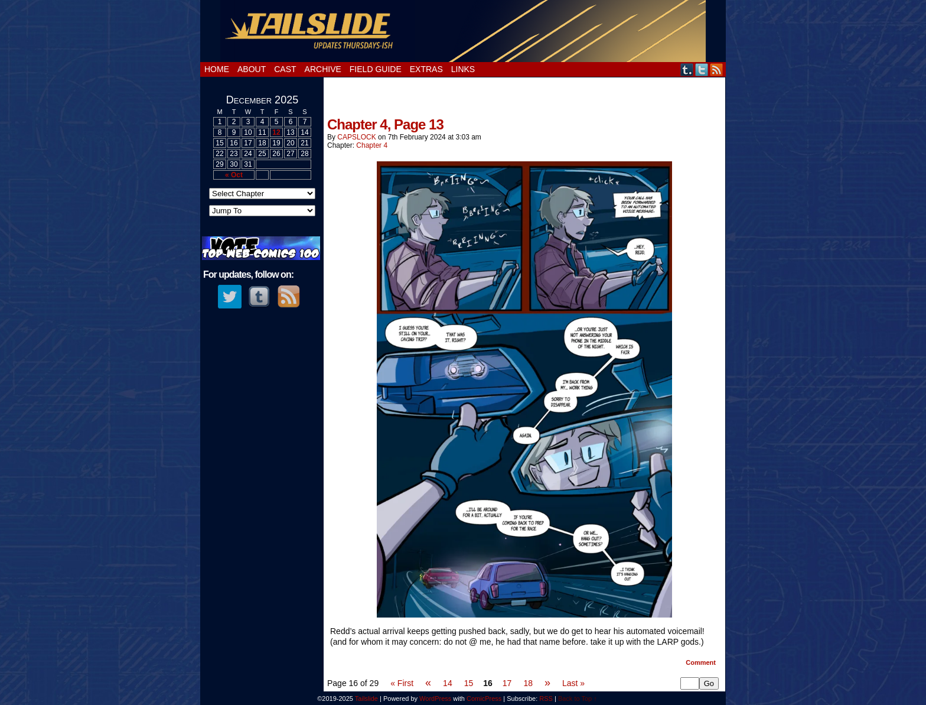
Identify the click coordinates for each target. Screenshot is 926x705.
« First (401, 683)
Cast (285, 69)
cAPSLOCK (356, 137)
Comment (701, 662)
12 (276, 132)
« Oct (234, 175)
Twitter (701, 69)
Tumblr (687, 69)
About (251, 69)
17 (507, 683)
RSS (716, 69)
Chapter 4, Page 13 (385, 124)
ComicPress (484, 698)
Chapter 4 (371, 145)
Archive (323, 69)
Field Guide (376, 69)
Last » (573, 683)
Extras (426, 69)
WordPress (435, 698)
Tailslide (463, 31)
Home (216, 69)
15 (469, 683)
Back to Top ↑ (577, 698)
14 (447, 683)
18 (528, 683)
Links (463, 69)
